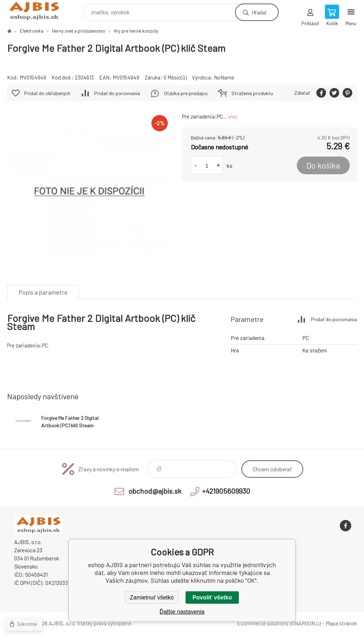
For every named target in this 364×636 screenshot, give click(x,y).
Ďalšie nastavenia (182, 612)
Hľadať (259, 12)
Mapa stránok (341, 623)
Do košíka (323, 165)
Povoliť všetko (212, 597)
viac (233, 116)
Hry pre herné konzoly (136, 31)
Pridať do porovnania (117, 93)
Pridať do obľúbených (47, 93)
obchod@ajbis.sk (154, 491)
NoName (224, 77)
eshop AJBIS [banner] (38, 10)
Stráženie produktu (252, 93)
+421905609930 (226, 491)
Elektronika (31, 31)
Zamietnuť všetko (151, 597)
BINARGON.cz (305, 623)
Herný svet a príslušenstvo (78, 31)
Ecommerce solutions (263, 623)
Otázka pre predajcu (186, 93)
